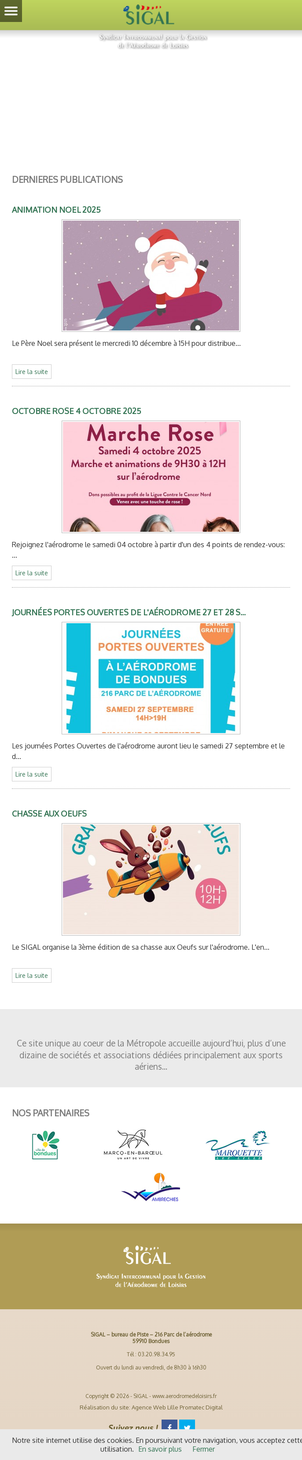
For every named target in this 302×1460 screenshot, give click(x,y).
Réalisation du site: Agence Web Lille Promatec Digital (151, 1407)
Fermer (203, 1449)
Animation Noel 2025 (56, 209)
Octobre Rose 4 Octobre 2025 (76, 411)
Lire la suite (31, 371)
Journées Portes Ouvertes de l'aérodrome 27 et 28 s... (129, 612)
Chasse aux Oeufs (49, 813)
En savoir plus (160, 1449)
